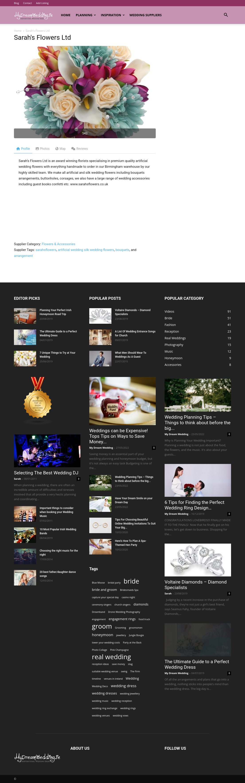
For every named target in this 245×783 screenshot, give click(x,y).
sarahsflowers (46, 250)
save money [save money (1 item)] (118, 664)
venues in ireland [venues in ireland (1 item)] (113, 678)
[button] (225, 15)
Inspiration (112, 15)
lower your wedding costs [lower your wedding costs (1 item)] (106, 642)
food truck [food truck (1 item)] (144, 619)
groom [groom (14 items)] (102, 626)
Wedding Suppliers (146, 15)
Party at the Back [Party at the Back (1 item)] (132, 642)
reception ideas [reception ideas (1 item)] (100, 664)
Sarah (17, 478)
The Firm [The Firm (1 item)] (135, 671)
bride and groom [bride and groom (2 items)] (104, 590)
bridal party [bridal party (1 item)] (114, 582)
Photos (43, 148)
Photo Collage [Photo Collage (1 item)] (99, 649)
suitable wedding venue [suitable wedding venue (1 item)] (105, 671)
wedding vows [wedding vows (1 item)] (120, 715)
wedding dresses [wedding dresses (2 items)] (104, 693)
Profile (23, 148)
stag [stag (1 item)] (130, 664)
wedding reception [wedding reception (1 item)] (121, 700)
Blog (16, 3)
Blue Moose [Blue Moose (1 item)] (98, 582)
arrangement (23, 256)
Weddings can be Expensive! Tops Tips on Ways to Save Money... (118, 436)
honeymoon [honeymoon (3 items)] (102, 634)
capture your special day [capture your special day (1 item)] (105, 597)
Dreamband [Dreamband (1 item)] (98, 611)
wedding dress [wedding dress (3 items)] (123, 685)
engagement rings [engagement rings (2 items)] (122, 619)
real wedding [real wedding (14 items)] (111, 657)
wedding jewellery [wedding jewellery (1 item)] (130, 693)
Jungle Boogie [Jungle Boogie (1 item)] (136, 635)
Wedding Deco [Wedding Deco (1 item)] (100, 686)
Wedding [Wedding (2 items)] (132, 678)
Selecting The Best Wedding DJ (46, 472)
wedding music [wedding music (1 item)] (100, 700)
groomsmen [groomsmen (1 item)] (135, 627)
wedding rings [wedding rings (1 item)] (128, 708)
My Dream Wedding (101, 447)
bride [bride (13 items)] (131, 581)
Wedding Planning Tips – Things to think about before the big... (197, 422)
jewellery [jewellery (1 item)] (121, 635)
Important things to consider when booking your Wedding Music (57, 512)
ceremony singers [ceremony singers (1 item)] (101, 604)
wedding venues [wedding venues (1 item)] (101, 715)
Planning (86, 15)
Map (60, 148)
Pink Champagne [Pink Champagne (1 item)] (119, 649)
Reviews (79, 148)
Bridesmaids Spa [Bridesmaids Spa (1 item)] (129, 590)
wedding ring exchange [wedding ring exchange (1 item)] (104, 708)
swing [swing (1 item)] (124, 671)
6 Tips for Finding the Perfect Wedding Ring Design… (194, 505)
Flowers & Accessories (58, 244)
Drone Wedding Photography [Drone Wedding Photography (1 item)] (124, 611)
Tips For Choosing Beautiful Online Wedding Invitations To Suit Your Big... (135, 523)
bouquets (122, 250)
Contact (27, 3)
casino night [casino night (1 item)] (128, 597)
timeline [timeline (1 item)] (96, 678)
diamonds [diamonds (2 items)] (141, 604)
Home (65, 15)
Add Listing (42, 3)
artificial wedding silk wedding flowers (86, 250)
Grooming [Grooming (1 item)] (120, 627)
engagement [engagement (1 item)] (99, 619)
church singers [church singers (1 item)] (122, 604)
